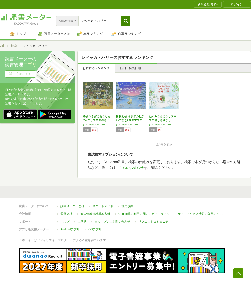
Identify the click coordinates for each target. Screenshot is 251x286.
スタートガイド (103, 206)
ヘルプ (65, 221)
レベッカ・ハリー (94, 124)
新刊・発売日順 (130, 68)
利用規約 (128, 206)
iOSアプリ (95, 229)
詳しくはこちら (20, 74)
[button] (126, 21)
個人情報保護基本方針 (95, 214)
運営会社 (66, 214)
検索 (14, 46)
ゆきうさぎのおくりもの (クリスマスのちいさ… (96, 120)
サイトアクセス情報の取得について (202, 214)
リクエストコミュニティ (155, 221)
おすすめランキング (96, 68)
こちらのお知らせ (130, 168)
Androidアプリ (70, 229)
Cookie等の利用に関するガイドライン (144, 214)
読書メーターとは (72, 206)
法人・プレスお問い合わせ (112, 221)
